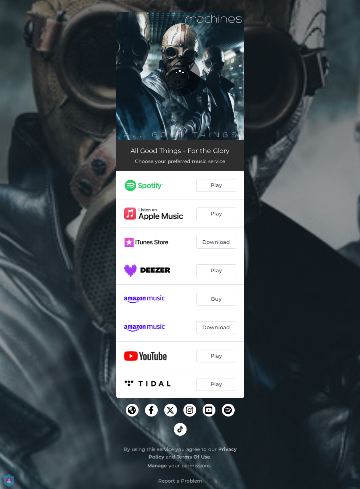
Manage (157, 466)
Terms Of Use (193, 457)
